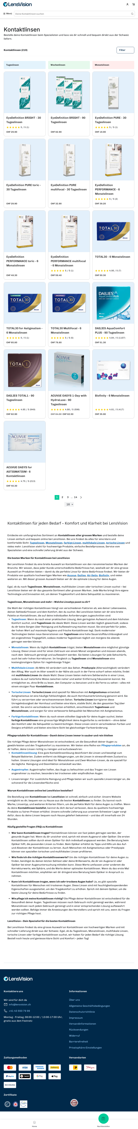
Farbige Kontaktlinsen (24, 716)
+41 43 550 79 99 (17, 1011)
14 (75, 497)
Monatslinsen (54, 542)
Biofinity (104, 575)
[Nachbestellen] (103, 1118)
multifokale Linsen (93, 542)
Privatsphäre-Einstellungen (85, 1047)
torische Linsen (115, 542)
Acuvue (71, 575)
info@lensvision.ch (17, 1004)
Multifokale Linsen (22, 667)
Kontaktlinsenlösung (24, 752)
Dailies (81, 575)
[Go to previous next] (81, 497)
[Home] (34, 1122)
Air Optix (92, 575)
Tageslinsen (37, 542)
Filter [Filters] (125, 50)
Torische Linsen (21, 692)
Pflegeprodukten (111, 745)
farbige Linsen (72, 542)
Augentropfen (19, 769)
